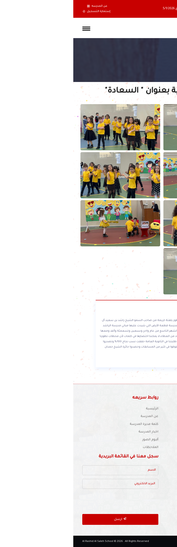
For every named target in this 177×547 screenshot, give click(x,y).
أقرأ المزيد (144, 361)
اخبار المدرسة (75, 432)
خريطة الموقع (158, 506)
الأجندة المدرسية (156, 483)
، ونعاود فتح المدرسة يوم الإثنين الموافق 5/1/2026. (123, 8)
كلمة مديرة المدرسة (70, 424)
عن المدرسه (24, 6)
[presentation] (50, 502)
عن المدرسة (76, 416)
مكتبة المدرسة (157, 467)
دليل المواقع (159, 491)
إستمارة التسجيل (23, 11)
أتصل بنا (162, 498)
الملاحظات (77, 447)
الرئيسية (79, 409)
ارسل (47, 519)
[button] (162, 9)
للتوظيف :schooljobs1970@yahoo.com (134, 432)
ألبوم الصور (77, 439)
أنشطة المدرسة (156, 475)
